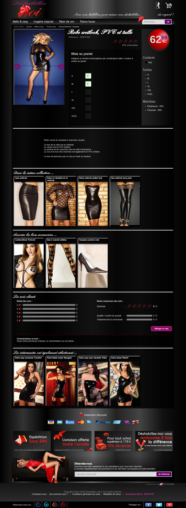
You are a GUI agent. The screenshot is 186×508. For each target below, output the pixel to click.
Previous (17, 67)
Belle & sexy (39, 27)
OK (168, 22)
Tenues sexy (51, 27)
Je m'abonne (163, 474)
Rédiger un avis (161, 329)
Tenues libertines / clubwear (69, 27)
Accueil (29, 27)
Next (61, 67)
